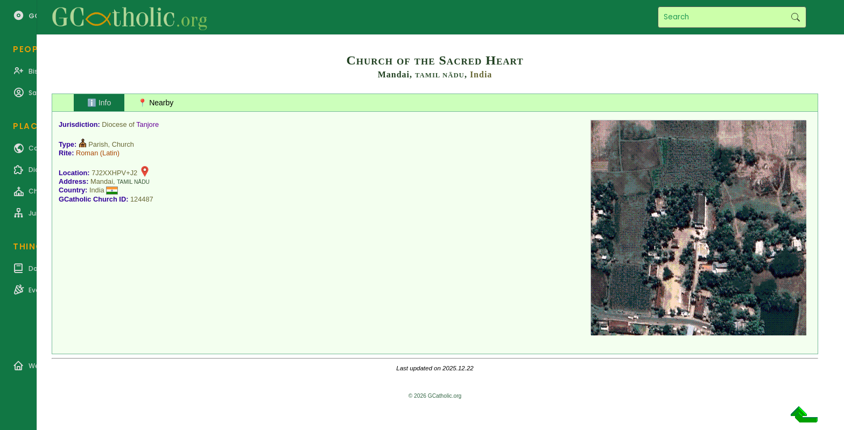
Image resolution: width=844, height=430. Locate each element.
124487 (141, 199)
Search (795, 17)
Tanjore (147, 124)
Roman (87, 153)
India (481, 74)
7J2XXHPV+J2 (114, 173)
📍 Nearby (155, 102)
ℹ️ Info (99, 102)
